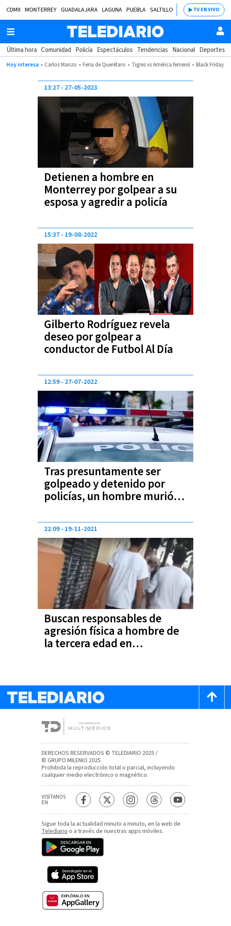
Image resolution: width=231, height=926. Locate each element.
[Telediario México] (115, 31)
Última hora (21, 49)
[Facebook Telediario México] (83, 799)
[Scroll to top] (212, 697)
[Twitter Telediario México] (106, 799)
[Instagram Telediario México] (130, 799)
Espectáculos (115, 49)
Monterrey (41, 10)
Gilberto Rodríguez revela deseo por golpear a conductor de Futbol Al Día (108, 337)
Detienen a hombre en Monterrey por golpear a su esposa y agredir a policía (110, 190)
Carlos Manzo (61, 65)
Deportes (212, 49)
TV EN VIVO (206, 9)
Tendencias (152, 49)
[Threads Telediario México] (154, 799)
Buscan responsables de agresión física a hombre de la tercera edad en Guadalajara (111, 637)
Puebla (136, 10)
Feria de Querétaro (104, 65)
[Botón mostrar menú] (10, 31)
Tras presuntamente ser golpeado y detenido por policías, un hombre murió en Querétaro (109, 490)
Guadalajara (79, 10)
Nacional (183, 49)
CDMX (13, 10)
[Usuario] (220, 31)
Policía (84, 49)
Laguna (112, 10)
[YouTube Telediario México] (177, 799)
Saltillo (161, 10)
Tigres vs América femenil (161, 65)
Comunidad (56, 49)
